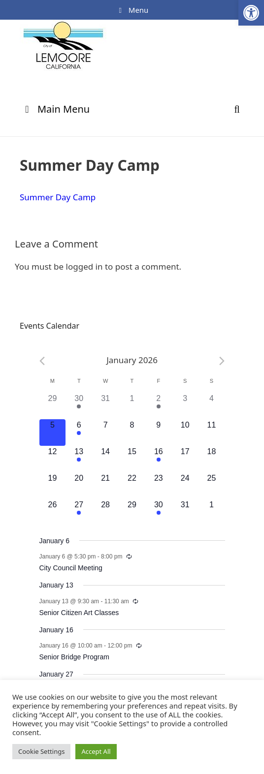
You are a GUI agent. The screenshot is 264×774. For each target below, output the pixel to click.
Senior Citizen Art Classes (79, 613)
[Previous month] (42, 361)
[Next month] (222, 361)
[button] (251, 13)
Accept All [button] (95, 751)
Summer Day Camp (58, 197)
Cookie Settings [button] (41, 751)
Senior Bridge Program (74, 657)
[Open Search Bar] (237, 109)
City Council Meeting (70, 568)
